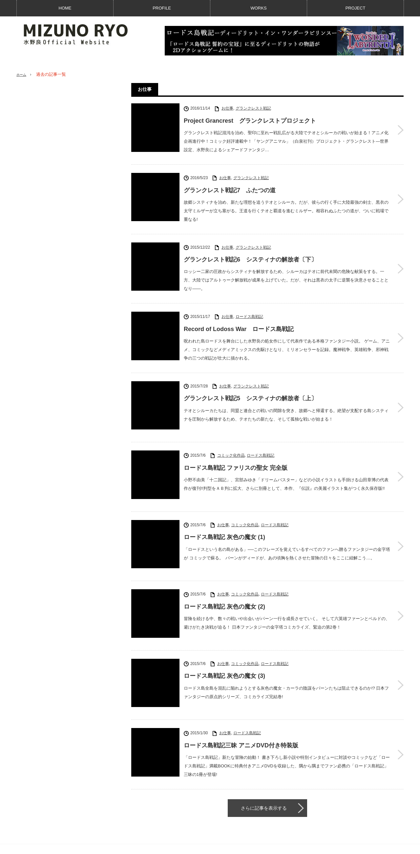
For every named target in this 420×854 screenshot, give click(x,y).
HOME (65, 8)
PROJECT (356, 8)
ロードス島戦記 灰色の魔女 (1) (224, 510)
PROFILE (162, 8)
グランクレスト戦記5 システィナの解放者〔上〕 (250, 391)
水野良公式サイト (354, 846)
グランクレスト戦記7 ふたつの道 (230, 188)
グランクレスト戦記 (253, 108)
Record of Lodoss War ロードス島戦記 (239, 323)
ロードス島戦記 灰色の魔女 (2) (224, 569)
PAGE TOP (210, 828)
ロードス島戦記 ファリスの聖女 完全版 (235, 450)
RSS (328, 810)
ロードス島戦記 (249, 311)
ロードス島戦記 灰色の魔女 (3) (224, 628)
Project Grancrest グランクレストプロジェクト (250, 120)
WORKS (258, 8)
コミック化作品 (231, 438)
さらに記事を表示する (264, 748)
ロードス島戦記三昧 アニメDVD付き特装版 (241, 688)
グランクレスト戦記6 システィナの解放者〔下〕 (250, 256)
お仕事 (227, 108)
